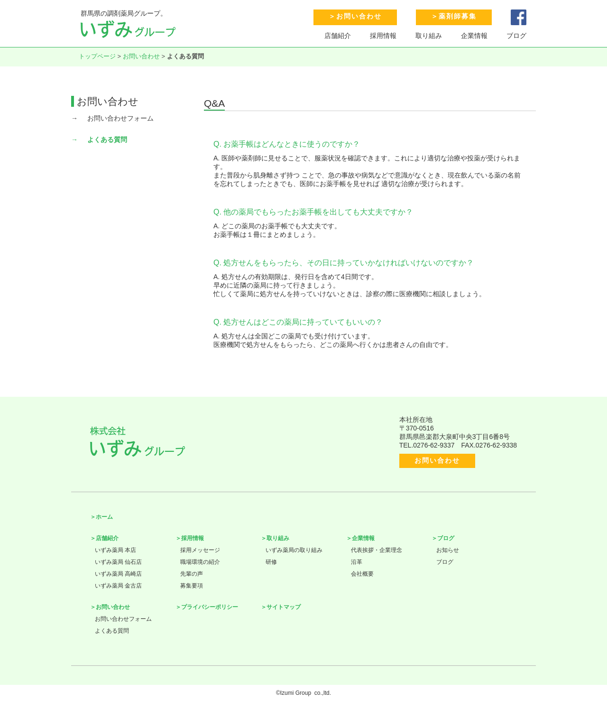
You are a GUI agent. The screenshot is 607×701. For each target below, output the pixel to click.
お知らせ (447, 550)
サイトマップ (284, 607)
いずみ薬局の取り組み (294, 550)
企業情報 (474, 35)
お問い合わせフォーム (120, 118)
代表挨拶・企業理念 (376, 550)
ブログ (516, 35)
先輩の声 (191, 573)
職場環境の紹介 (200, 562)
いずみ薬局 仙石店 (118, 562)
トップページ (97, 56)
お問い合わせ (359, 16)
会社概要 (362, 573)
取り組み (428, 35)
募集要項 (191, 585)
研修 (271, 562)
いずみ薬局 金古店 (118, 585)
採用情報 (383, 35)
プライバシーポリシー (209, 607)
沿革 (356, 562)
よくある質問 (107, 139)
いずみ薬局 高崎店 (118, 573)
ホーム (104, 517)
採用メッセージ (200, 550)
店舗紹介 (337, 35)
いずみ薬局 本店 (115, 550)
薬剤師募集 (458, 16)
